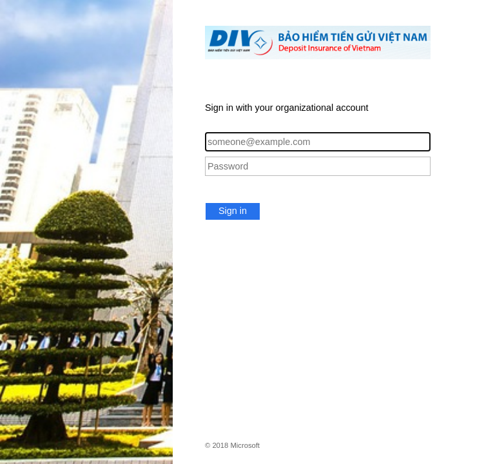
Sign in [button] (232, 211)
